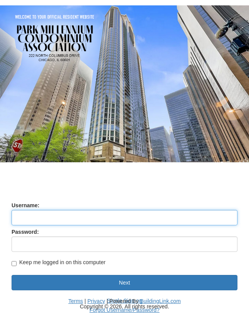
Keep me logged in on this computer (58, 263)
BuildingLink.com (160, 301)
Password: (25, 232)
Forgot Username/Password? (124, 310)
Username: (25, 205)
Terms (75, 301)
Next (124, 283)
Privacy (96, 301)
